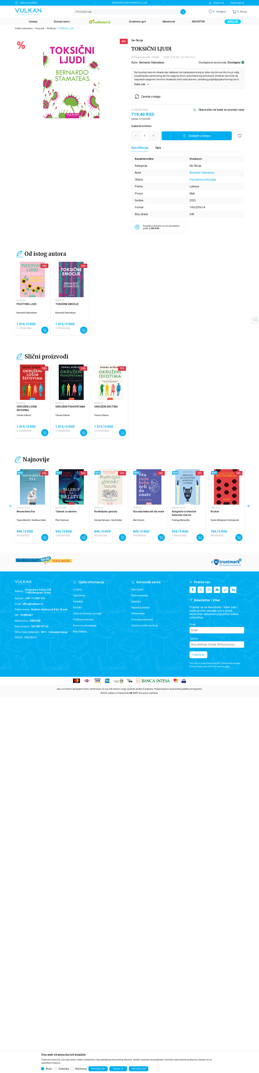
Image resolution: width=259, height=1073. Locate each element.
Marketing (81, 1069)
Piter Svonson (62, 520)
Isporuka (136, 601)
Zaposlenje (79, 595)
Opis (158, 147)
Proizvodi (39, 28)
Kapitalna (215, 507)
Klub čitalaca (80, 631)
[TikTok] (225, 590)
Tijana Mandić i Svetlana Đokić (31, 520)
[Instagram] (209, 590)
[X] (201, 590)
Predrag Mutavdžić (181, 520)
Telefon (193, 638)
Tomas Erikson (24, 415)
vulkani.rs (112, 693)
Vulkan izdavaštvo (24, 28)
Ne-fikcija (51, 28)
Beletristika (61, 507)
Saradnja (78, 601)
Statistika (63, 1069)
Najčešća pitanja (140, 607)
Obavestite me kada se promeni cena (221, 109)
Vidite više (142, 84)
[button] (240, 12)
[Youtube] (217, 590)
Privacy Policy (196, 666)
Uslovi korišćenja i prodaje (87, 613)
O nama (77, 589)
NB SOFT (133, 693)
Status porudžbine (29, 3)
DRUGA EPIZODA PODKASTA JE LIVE (129, 3)
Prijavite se (198, 654)
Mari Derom (138, 520)
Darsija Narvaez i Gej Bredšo (108, 520)
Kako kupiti (137, 589)
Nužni (49, 1069)
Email (192, 624)
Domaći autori (23, 507)
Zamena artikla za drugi (144, 625)
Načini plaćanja (139, 595)
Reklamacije (138, 613)
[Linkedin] (233, 590)
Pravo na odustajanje (85, 625)
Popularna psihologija (202, 179)
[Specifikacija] (139, 148)
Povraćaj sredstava (142, 619)
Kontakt (77, 607)
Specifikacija (139, 147)
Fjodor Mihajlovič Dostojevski (225, 520)
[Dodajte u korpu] (197, 135)
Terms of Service (216, 666)
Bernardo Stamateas (151, 62)
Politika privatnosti (83, 619)
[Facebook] (192, 590)
